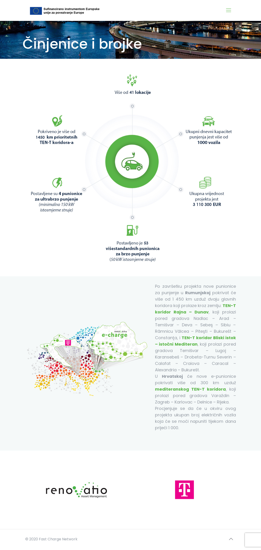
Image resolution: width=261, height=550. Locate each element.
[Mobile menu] (228, 10)
